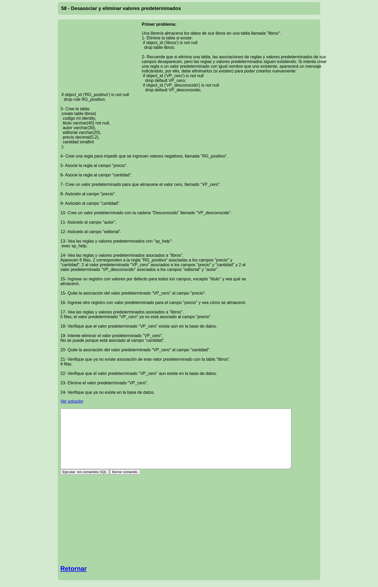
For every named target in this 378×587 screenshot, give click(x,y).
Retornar (73, 568)
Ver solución (71, 401)
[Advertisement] (101, 56)
